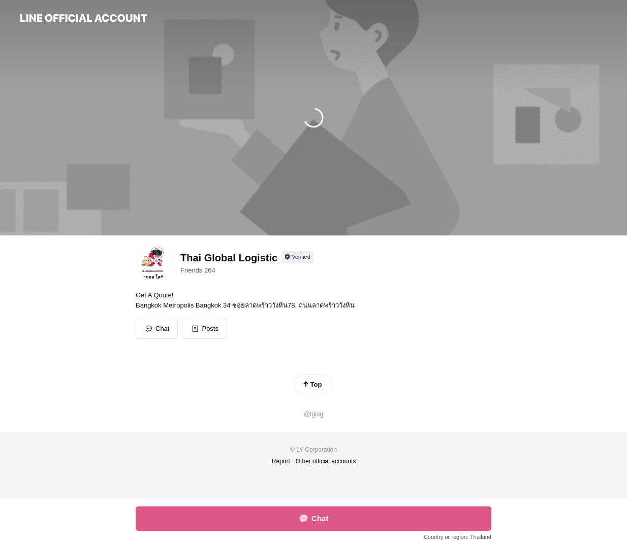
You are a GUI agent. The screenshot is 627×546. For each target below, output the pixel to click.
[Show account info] (297, 257)
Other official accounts (326, 461)
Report (281, 461)
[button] (204, 329)
